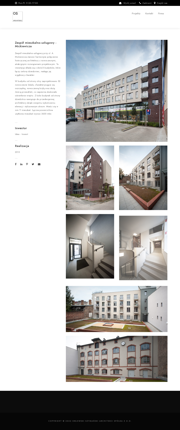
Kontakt (149, 13)
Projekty (136, 13)
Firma (161, 13)
